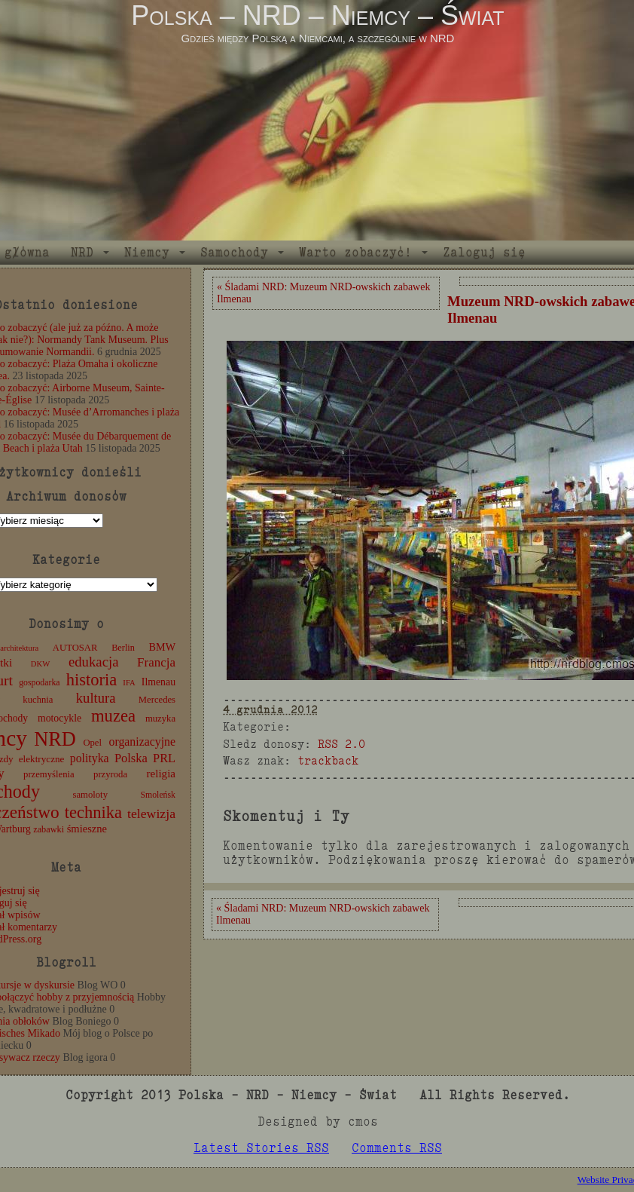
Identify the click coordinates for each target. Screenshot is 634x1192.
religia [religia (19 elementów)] (161, 774)
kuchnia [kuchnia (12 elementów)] (38, 699)
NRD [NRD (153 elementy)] (55, 739)
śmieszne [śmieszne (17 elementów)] (87, 829)
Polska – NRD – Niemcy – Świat (317, 15)
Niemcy (146, 252)
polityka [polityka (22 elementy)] (89, 758)
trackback (327, 760)
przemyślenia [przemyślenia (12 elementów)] (49, 774)
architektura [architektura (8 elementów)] (19, 648)
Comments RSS (397, 1148)
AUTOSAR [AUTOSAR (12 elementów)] (75, 647)
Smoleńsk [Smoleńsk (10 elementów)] (157, 794)
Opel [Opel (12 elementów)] (92, 742)
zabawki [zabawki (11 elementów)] (48, 829)
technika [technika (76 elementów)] (93, 812)
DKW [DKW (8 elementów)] (40, 664)
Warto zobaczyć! (355, 252)
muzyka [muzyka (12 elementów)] (160, 718)
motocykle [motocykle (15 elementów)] (59, 718)
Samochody (234, 252)
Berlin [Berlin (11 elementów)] (123, 647)
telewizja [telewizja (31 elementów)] (151, 813)
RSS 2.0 (341, 743)
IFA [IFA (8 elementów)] (129, 683)
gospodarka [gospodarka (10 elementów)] (39, 682)
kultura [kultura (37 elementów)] (96, 698)
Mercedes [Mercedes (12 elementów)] (157, 699)
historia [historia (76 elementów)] (91, 679)
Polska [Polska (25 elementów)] (131, 758)
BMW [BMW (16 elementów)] (162, 647)
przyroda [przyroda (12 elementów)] (110, 774)
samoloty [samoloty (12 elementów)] (90, 794)
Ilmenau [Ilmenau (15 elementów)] (158, 682)
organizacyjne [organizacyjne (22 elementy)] (142, 741)
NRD (82, 252)
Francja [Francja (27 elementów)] (156, 662)
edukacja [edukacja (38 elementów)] (94, 662)
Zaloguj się (484, 252)
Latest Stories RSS (261, 1148)
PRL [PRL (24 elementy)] (164, 758)
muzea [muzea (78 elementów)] (113, 715)
